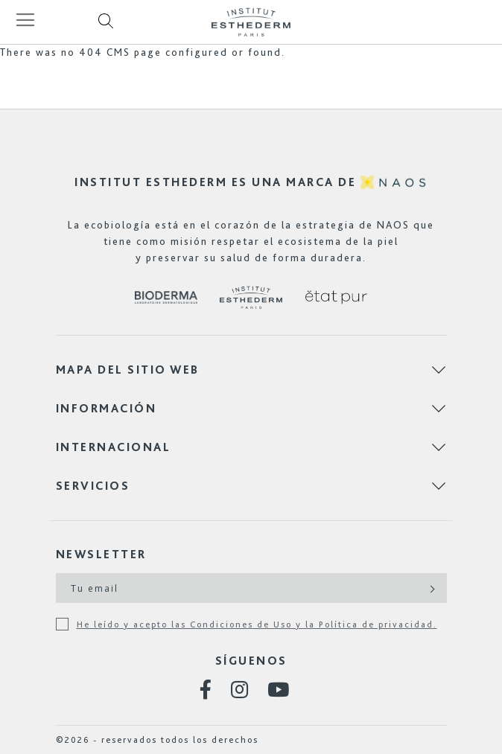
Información (106, 408)
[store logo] (251, 21)
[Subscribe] (431, 588)
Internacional (113, 447)
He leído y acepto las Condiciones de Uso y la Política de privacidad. (257, 624)
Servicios (93, 486)
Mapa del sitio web (128, 369)
